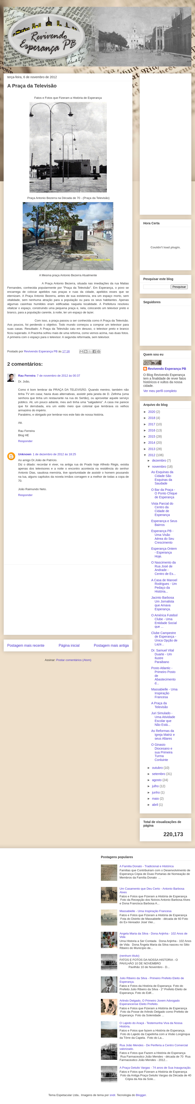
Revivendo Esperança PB (167, 368)
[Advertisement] (68, 599)
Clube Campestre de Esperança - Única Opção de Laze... (164, 638)
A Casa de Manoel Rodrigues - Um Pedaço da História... (164, 585)
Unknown (25, 454)
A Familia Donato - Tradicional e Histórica (146, 866)
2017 (152, 424)
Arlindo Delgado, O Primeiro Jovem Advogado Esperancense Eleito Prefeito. (149, 1002)
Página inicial (69, 645)
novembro (159, 466)
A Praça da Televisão (159, 705)
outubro (157, 768)
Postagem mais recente (25, 645)
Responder (25, 441)
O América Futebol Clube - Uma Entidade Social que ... (164, 620)
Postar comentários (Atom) (73, 660)
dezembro (159, 460)
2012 (152, 455)
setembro (159, 774)
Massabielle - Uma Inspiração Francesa (164, 693)
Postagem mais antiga (111, 645)
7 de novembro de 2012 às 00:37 (58, 375)
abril (155, 804)
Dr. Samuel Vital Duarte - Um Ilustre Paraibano (162, 656)
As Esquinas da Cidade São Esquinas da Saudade (162, 477)
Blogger (141, 1095)
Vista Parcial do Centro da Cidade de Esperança (162, 509)
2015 (152, 436)
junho (156, 792)
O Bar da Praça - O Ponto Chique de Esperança (164, 493)
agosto (157, 780)
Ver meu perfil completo (160, 391)
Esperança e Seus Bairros (164, 523)
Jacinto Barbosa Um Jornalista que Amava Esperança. (162, 603)
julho (155, 786)
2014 (152, 442)
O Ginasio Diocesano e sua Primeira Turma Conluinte (162, 752)
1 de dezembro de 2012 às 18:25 (54, 454)
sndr (112, 1095)
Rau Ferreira (27, 375)
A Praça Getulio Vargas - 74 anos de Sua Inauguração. (155, 1067)
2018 (152, 418)
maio (156, 798)
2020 (152, 412)
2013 (152, 449)
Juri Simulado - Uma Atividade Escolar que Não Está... (163, 718)
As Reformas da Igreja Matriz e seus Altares (163, 734)
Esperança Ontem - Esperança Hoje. (164, 552)
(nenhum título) (129, 955)
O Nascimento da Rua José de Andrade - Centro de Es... (163, 568)
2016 (152, 430)
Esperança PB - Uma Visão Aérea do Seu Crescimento (162, 536)
